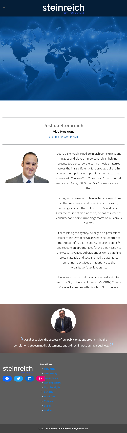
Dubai (47, 405)
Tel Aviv (48, 401)
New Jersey (50, 373)
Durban (48, 410)
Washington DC (52, 382)
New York (49, 368)
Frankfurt (49, 396)
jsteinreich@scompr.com (64, 136)
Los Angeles (51, 378)
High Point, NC (52, 387)
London (48, 391)
